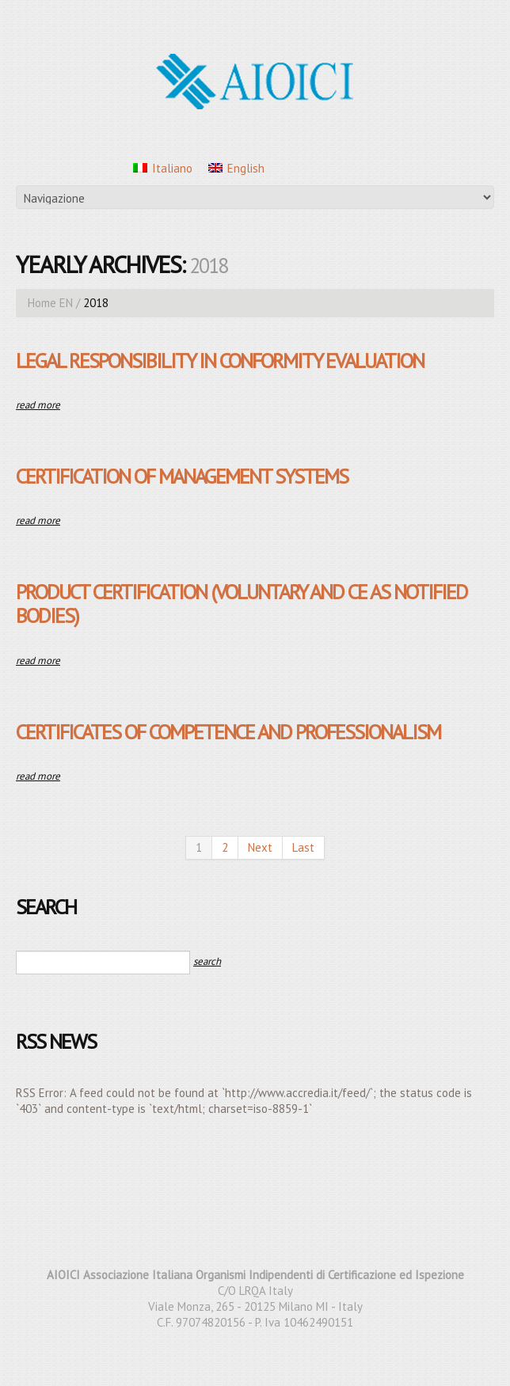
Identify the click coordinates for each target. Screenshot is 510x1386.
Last (303, 847)
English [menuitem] (246, 168)
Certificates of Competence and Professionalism (228, 732)
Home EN (50, 302)
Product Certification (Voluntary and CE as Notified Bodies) (241, 603)
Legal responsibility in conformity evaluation (220, 360)
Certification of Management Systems (182, 476)
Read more (38, 405)
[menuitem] (162, 168)
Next (260, 847)
